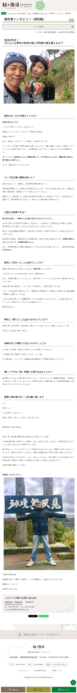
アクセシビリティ (23, 670)
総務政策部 (9, 602)
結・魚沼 (22, 13)
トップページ (12, 13)
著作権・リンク (57, 670)
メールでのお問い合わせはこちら (17, 609)
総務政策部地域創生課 (28, 657)
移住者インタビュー (40, 13)
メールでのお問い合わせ (58, 664)
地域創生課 (18, 602)
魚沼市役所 (13, 657)
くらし (29, 13)
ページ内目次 (38, 27)
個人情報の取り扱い (40, 670)
